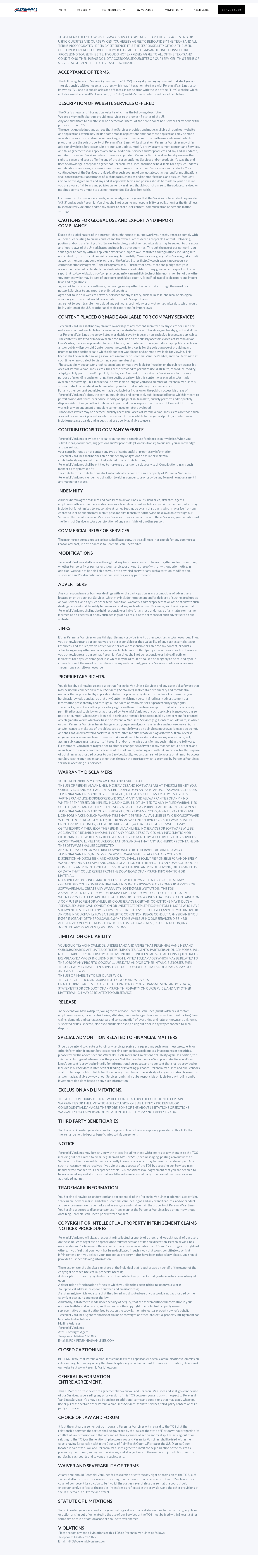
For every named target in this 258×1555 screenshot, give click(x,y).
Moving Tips (174, 10)
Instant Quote (201, 9)
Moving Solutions (113, 10)
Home (62, 9)
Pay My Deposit (145, 9)
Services (83, 10)
